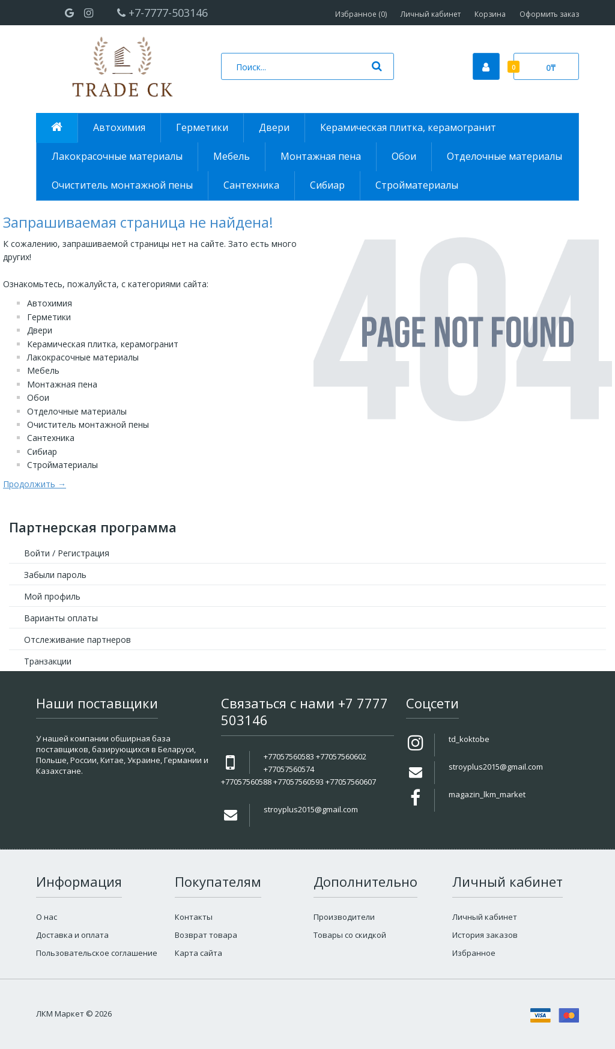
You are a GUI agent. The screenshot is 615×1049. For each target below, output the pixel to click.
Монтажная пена (62, 384)
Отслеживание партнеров (77, 639)
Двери (39, 330)
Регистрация (83, 553)
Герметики (49, 317)
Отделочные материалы (77, 411)
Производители (344, 916)
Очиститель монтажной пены (88, 424)
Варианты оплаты (61, 618)
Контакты (194, 916)
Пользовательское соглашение (96, 952)
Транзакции (47, 661)
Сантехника (50, 437)
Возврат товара (206, 934)
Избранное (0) (361, 14)
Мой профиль (52, 596)
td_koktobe (469, 739)
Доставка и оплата (72, 934)
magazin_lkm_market (487, 794)
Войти (37, 553)
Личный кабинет (431, 14)
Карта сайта (198, 952)
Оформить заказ (549, 14)
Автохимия (49, 303)
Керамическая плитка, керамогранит (102, 344)
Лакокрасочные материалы (83, 357)
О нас (46, 916)
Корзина (490, 14)
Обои (38, 397)
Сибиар (42, 451)
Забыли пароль (55, 574)
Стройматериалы (62, 464)
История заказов (485, 934)
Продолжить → (34, 484)
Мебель (43, 370)
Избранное (473, 952)
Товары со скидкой (350, 934)
